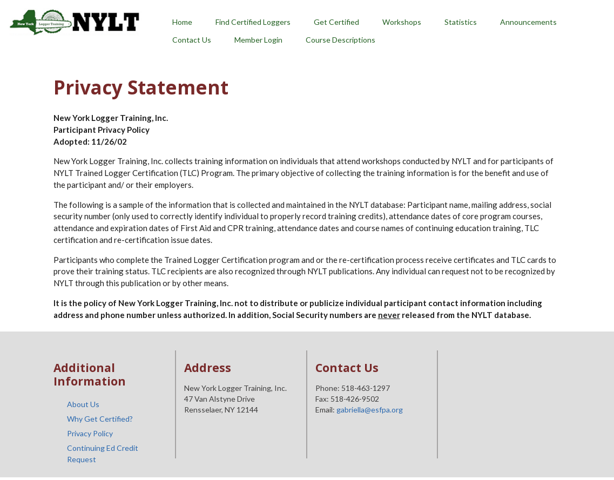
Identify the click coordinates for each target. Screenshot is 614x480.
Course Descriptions (340, 39)
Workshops (401, 21)
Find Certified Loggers (253, 21)
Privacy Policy (90, 433)
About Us (83, 404)
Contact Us (191, 39)
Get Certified (336, 21)
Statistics (460, 21)
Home (182, 21)
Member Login (258, 39)
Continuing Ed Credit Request (102, 453)
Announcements (528, 21)
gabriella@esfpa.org (369, 409)
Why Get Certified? (100, 418)
